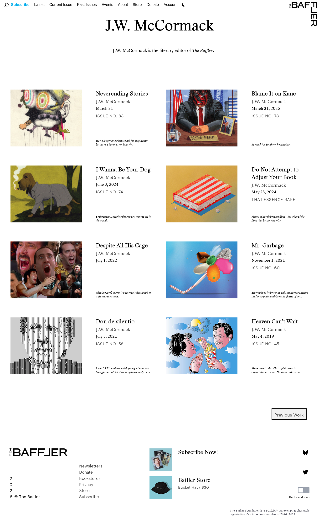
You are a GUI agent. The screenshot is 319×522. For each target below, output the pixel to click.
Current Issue (60, 5)
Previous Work (289, 414)
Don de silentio (115, 321)
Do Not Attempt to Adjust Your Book (275, 173)
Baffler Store (194, 480)
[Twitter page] (305, 472)
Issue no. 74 (109, 191)
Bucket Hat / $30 (193, 487)
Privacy (86, 484)
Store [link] (137, 5)
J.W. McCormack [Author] (113, 102)
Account (170, 5)
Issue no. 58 (109, 343)
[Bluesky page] (305, 452)
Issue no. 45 (265, 343)
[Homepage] (304, 14)
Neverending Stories (122, 93)
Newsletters (90, 465)
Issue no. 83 (109, 115)
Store (84, 490)
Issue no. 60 (266, 267)
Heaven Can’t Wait (275, 321)
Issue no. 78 (265, 115)
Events (107, 5)
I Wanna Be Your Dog (123, 169)
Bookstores (89, 478)
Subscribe (20, 5)
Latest (39, 5)
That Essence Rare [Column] (273, 199)
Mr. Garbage (268, 245)
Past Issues (87, 5)
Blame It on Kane (274, 93)
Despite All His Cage (122, 245)
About (123, 5)
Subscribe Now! (198, 452)
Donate (153, 5)
